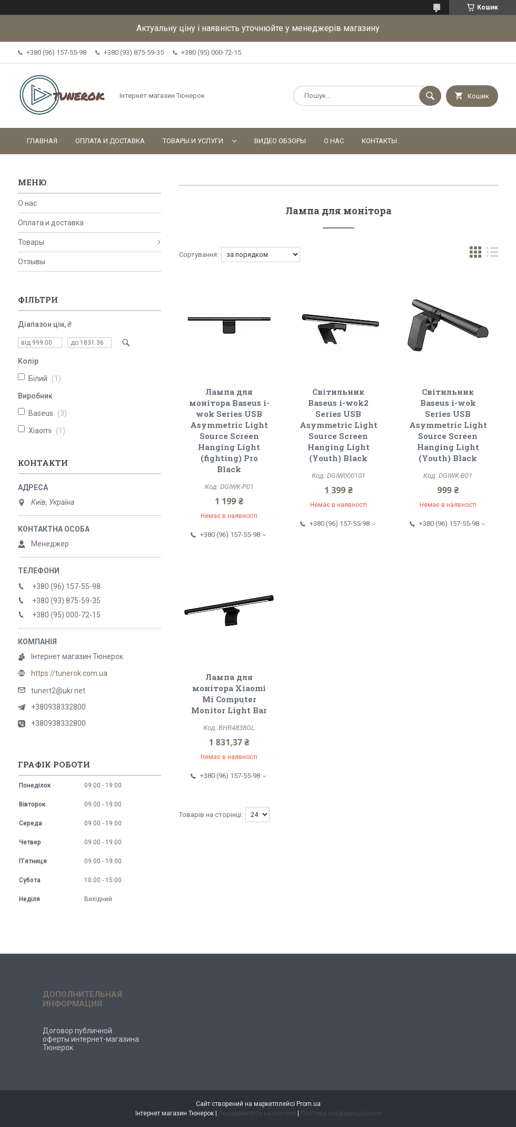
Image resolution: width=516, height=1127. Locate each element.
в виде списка (492, 254)
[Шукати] (430, 96)
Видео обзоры (280, 141)
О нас (334, 141)
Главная (42, 141)
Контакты (379, 141)
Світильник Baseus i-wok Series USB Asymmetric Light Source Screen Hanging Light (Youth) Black (448, 424)
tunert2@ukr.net (58, 690)
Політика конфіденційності (341, 1113)
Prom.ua (308, 1104)
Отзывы (31, 261)
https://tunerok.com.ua (69, 673)
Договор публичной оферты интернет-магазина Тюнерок (91, 1039)
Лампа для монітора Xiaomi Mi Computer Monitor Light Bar (229, 693)
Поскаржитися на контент (257, 1113)
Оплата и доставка (110, 141)
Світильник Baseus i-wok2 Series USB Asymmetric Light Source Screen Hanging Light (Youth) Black (339, 424)
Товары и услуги (193, 141)
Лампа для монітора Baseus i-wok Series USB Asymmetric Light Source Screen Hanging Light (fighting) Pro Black (229, 430)
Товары (31, 242)
